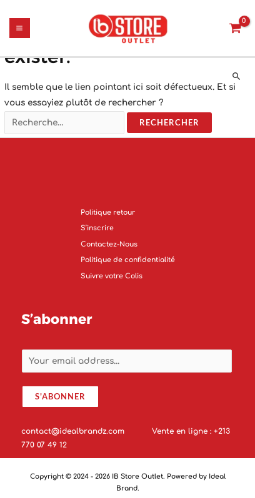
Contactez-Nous (109, 244)
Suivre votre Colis (111, 276)
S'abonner (60, 397)
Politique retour (108, 212)
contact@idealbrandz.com (74, 431)
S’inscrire (97, 229)
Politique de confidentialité (128, 260)
